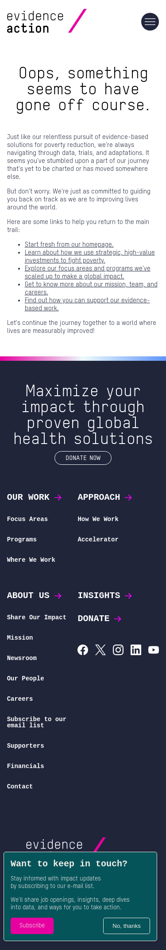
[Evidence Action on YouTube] (153, 651)
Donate (100, 619)
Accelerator (97, 539)
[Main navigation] (150, 22)
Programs (22, 539)
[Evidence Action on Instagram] (118, 651)
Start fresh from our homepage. (69, 244)
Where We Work (31, 560)
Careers (20, 699)
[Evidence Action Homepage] (64, 21)
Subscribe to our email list (36, 722)
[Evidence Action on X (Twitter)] (100, 651)
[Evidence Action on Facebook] (82, 651)
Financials (25, 766)
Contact (20, 786)
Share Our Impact (36, 617)
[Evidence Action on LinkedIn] (136, 651)
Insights (105, 596)
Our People (25, 678)
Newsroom (22, 658)
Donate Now (83, 457)
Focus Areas (27, 519)
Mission (20, 637)
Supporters (25, 745)
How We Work (97, 519)
